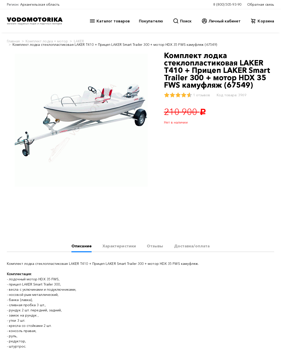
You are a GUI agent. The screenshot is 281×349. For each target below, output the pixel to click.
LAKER (79, 41)
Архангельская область (40, 4)
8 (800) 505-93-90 (227, 4)
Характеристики (119, 245)
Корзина (266, 20)
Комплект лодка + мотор (47, 41)
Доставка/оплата (192, 245)
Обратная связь (260, 4)
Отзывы (155, 245)
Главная (13, 41)
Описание (81, 245)
